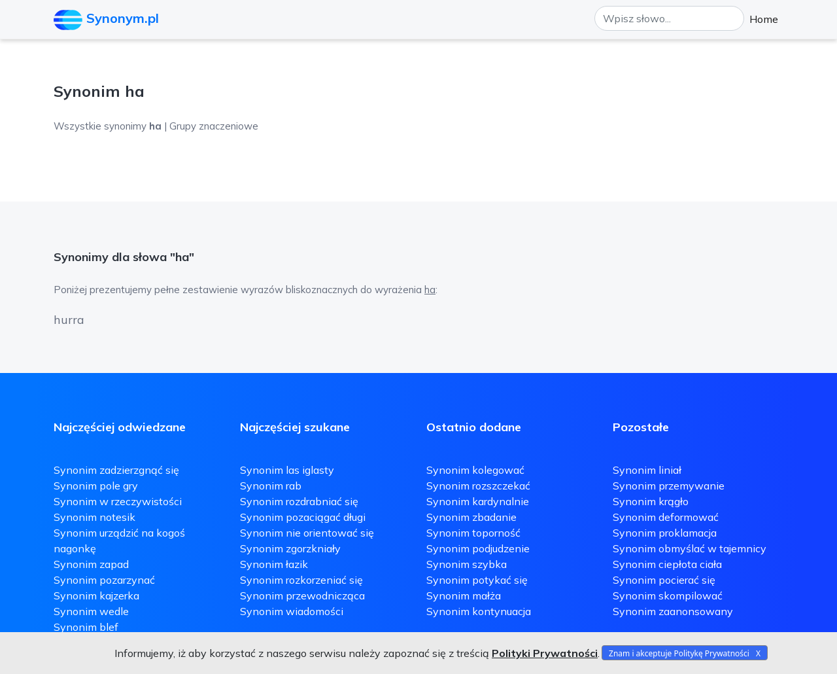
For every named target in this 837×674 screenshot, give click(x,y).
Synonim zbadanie (471, 516)
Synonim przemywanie (669, 485)
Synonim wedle (91, 611)
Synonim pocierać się (664, 579)
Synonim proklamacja (665, 532)
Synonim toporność (473, 532)
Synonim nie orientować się (307, 532)
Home (763, 19)
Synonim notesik (94, 516)
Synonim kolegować (475, 469)
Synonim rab (270, 485)
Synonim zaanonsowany (673, 611)
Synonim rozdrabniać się (299, 501)
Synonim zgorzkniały (290, 548)
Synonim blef (86, 626)
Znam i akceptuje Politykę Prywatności (679, 653)
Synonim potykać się (477, 579)
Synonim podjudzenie (478, 548)
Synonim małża (463, 595)
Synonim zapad (91, 564)
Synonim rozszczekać (478, 485)
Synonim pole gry (96, 485)
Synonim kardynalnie (477, 501)
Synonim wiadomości (291, 611)
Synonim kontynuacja (478, 611)
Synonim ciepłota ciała (667, 564)
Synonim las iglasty (287, 469)
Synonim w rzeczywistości (118, 501)
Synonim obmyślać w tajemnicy (689, 548)
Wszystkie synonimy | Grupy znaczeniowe (156, 126)
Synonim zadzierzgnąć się (116, 469)
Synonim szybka (466, 564)
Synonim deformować (666, 516)
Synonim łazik (274, 564)
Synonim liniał (647, 469)
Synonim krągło (651, 501)
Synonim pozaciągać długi (303, 516)
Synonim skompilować (668, 595)
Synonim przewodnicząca (302, 595)
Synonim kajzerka (96, 595)
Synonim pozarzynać (104, 579)
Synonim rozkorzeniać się (301, 579)
